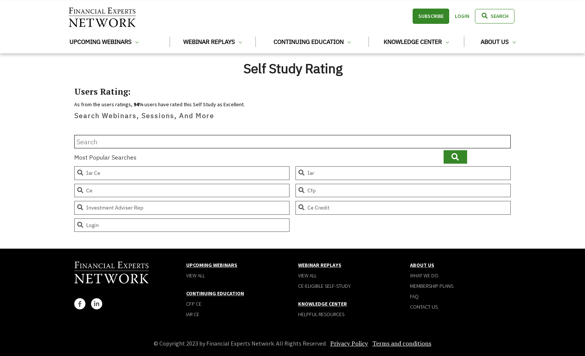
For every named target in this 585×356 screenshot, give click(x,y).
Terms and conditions (401, 343)
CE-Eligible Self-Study (324, 286)
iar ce (88, 173)
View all (195, 275)
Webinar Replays (212, 41)
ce (84, 190)
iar (306, 173)
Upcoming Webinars (103, 41)
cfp (307, 190)
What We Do (424, 275)
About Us (498, 41)
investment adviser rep (109, 207)
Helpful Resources (321, 314)
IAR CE (192, 314)
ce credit (313, 207)
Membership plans (431, 286)
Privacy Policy (349, 343)
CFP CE (193, 303)
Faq (414, 296)
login (87, 225)
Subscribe (431, 16)
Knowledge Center (416, 41)
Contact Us (424, 306)
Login (462, 16)
